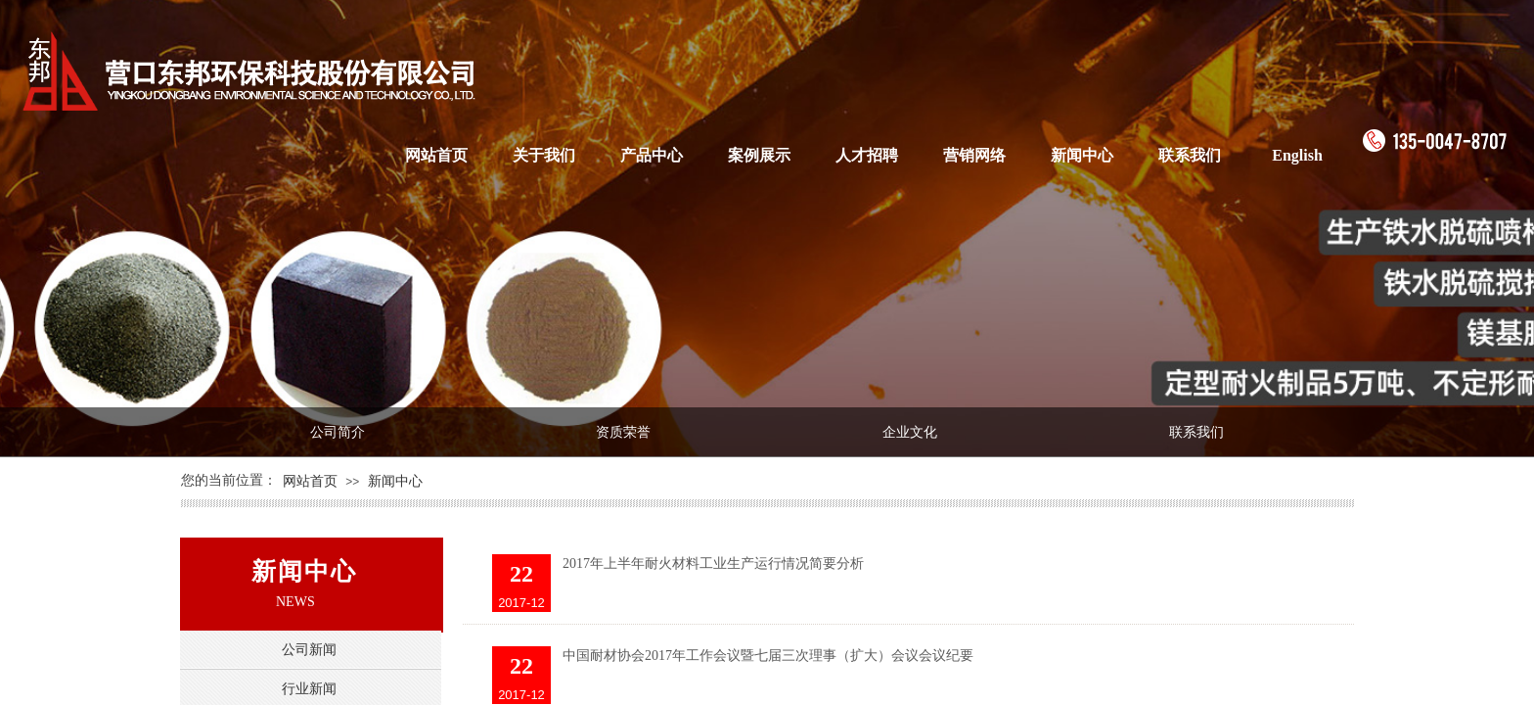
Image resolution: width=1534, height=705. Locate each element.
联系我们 (1189, 155)
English (1297, 155)
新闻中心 (1082, 155)
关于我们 (544, 155)
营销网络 (974, 155)
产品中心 (651, 155)
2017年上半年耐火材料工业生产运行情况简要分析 (713, 563)
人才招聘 (866, 155)
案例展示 (759, 155)
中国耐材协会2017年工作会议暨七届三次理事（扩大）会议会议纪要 (768, 655)
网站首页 (436, 155)
